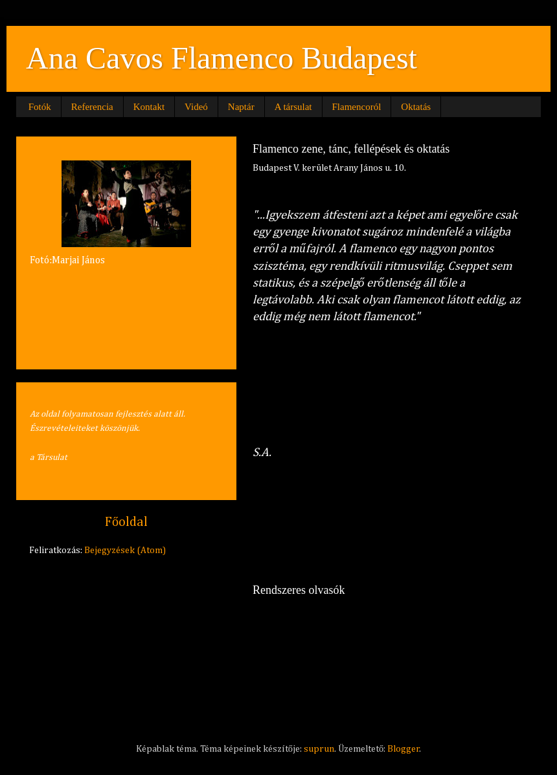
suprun (319, 749)
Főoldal (126, 522)
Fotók (39, 107)
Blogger (403, 749)
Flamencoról (356, 107)
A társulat (293, 107)
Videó (196, 107)
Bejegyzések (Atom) (125, 550)
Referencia (92, 107)
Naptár (241, 107)
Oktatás (416, 107)
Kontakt (149, 107)
